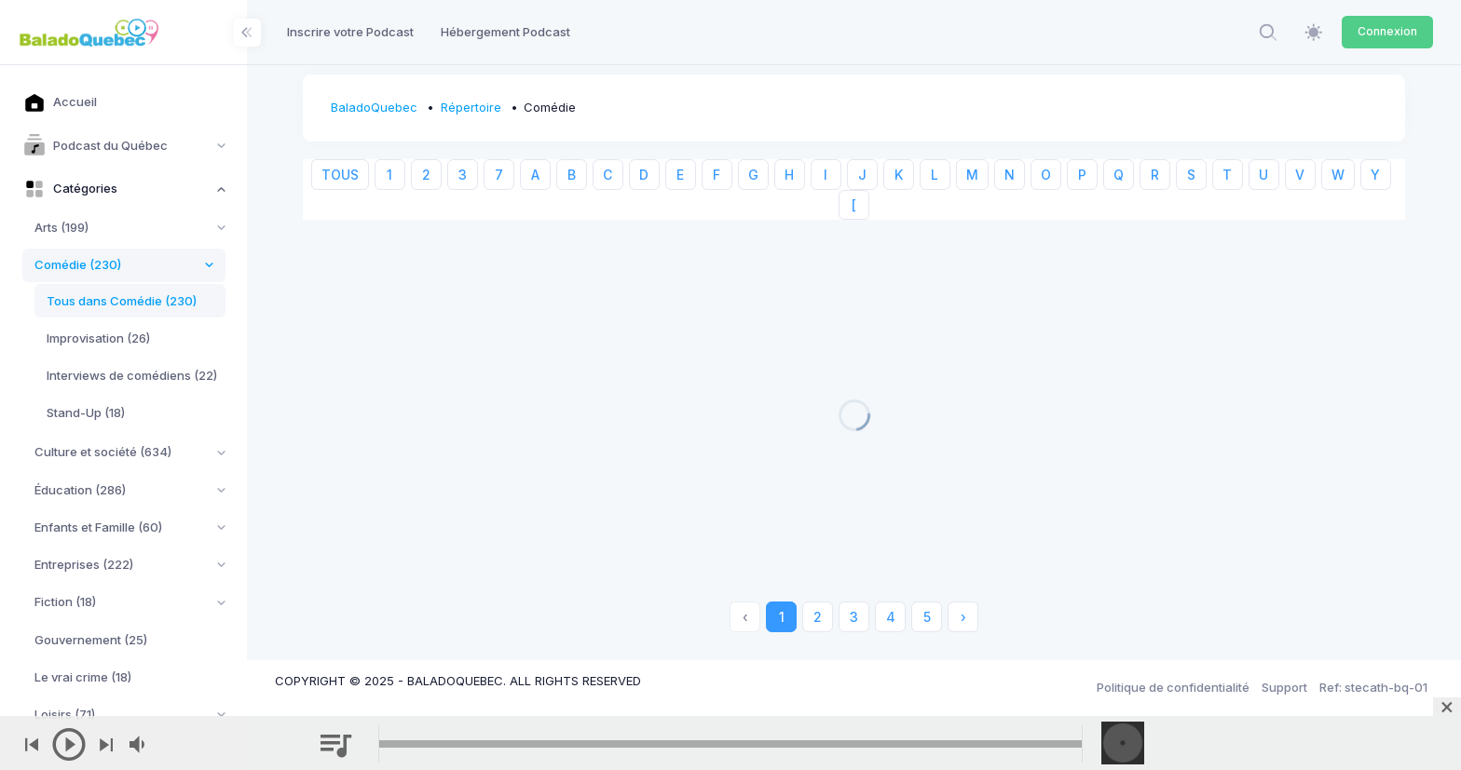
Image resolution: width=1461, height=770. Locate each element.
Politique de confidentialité (1173, 687)
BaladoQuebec (374, 107)
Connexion (1387, 31)
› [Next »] (963, 617)
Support (1284, 687)
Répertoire (471, 107)
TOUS (340, 174)
